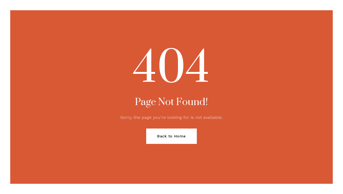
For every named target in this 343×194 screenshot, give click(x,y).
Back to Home (171, 136)
